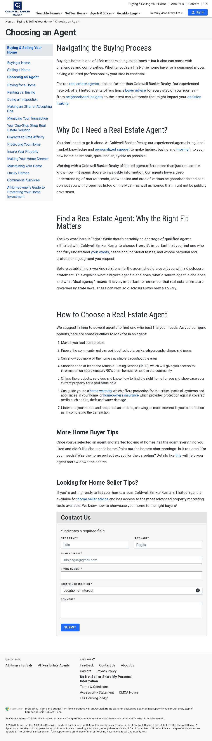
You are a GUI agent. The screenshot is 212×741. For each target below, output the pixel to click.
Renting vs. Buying (21, 92)
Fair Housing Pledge (94, 698)
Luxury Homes (18, 173)
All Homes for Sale (19, 665)
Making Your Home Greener (28, 159)
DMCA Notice (129, 692)
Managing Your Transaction (27, 118)
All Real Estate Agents (54, 665)
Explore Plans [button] (53, 712)
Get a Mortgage (128, 13)
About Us (177, 3)
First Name (69, 538)
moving (182, 149)
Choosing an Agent (23, 77)
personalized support (112, 149)
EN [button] (206, 4)
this (178, 455)
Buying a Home (18, 63)
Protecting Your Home (24, 144)
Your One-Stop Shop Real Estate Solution (26, 128)
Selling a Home (18, 70)
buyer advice (135, 90)
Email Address (71, 553)
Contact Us (107, 665)
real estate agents (84, 84)
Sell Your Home (76, 13)
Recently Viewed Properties (166, 13)
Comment (68, 599)
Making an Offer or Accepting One (29, 108)
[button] (198, 12)
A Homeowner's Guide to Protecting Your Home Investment (26, 192)
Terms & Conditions (94, 687)
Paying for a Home (21, 85)
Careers (193, 3)
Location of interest (76, 584)
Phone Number (71, 568)
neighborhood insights (84, 97)
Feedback (87, 665)
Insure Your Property (22, 152)
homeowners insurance (121, 395)
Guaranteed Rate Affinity (25, 137)
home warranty (101, 391)
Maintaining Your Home (24, 166)
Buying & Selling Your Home (148, 3)
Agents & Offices (102, 13)
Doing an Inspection (22, 99)
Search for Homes (49, 13)
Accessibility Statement (97, 692)
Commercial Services (23, 180)
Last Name (141, 538)
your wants (100, 252)
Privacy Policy (106, 671)
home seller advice (93, 499)
